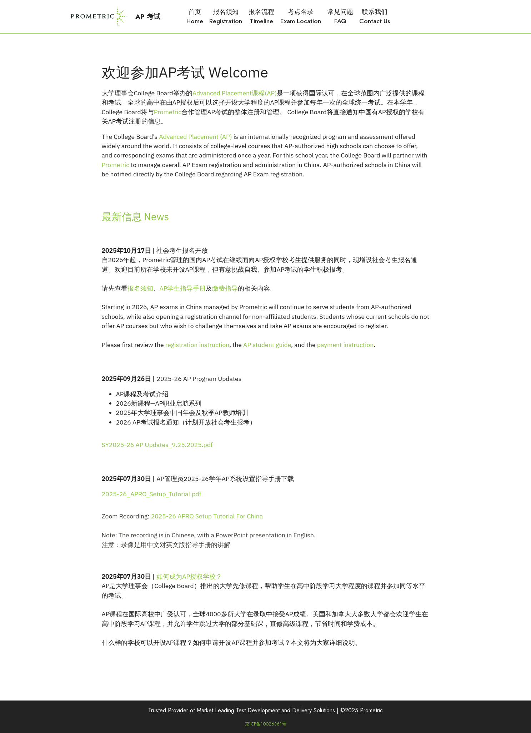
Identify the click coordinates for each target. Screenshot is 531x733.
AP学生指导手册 (183, 288)
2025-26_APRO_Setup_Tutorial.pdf (151, 494)
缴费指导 (225, 288)
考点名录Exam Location (300, 16)
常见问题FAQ (340, 16)
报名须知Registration (225, 16)
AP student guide (267, 345)
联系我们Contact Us (374, 16)
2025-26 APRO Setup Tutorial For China (207, 516)
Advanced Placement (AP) (195, 136)
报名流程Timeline (261, 16)
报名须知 (140, 288)
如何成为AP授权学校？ (189, 576)
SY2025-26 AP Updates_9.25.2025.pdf (157, 445)
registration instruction (197, 345)
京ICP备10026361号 (265, 724)
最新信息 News (135, 216)
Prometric (168, 112)
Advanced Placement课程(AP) (234, 93)
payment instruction (345, 345)
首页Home (194, 16)
